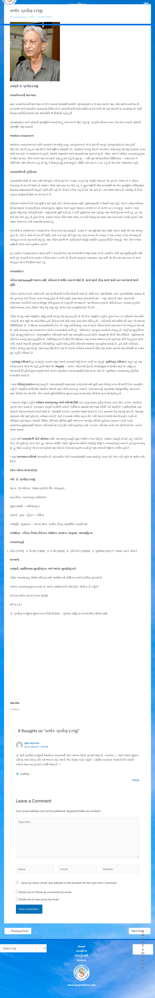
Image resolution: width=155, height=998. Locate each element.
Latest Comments (143, 949)
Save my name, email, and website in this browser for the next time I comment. (69, 882)
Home (81, 946)
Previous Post (17, 931)
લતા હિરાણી (81, 955)
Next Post (140, 931)
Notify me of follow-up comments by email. (45, 892)
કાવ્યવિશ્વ (81, 951)
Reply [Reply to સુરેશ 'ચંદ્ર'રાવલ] (135, 780)
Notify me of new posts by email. (39, 899)
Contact (81, 960)
